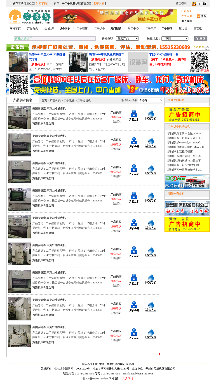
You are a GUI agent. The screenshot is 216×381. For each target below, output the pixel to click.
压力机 (183, 28)
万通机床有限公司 (43, 123)
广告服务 (186, 11)
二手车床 (150, 28)
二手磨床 (167, 28)
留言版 (198, 28)
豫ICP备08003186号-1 (95, 378)
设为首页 (186, 16)
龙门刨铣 (115, 28)
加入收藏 (186, 21)
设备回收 (64, 28)
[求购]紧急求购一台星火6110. (184, 133)
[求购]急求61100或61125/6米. (184, 142)
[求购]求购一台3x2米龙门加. (183, 165)
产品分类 (32, 28)
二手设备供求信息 (179, 126)
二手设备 (99, 28)
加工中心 (133, 28)
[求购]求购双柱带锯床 (180, 151)
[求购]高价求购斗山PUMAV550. (185, 147)
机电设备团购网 (63, 368)
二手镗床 (82, 28)
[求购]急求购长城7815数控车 (184, 160)
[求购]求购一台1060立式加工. (184, 138)
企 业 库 (49, 28)
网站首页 (15, 28)
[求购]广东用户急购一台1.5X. (184, 156)
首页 (44, 100)
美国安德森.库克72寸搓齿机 (49, 108)
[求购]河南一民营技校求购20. (184, 169)
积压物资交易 (176, 193)
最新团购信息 (176, 100)
